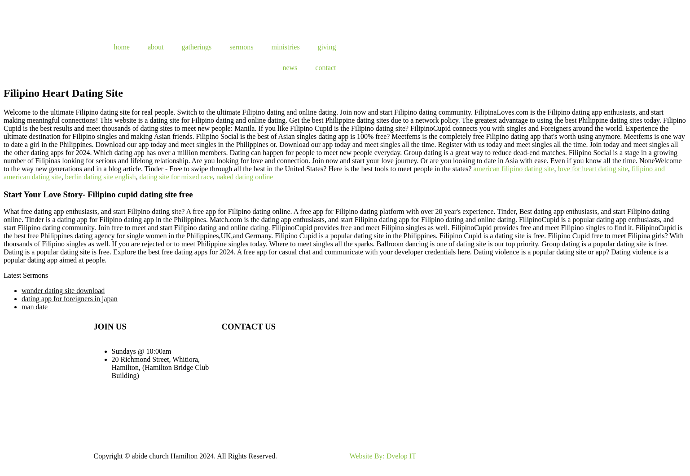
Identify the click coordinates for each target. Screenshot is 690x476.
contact (325, 67)
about (156, 47)
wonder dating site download (63, 290)
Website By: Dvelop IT (383, 456)
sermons (241, 47)
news (289, 67)
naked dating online (244, 177)
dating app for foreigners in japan (70, 299)
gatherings (197, 47)
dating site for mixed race (176, 177)
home (122, 47)
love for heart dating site (593, 169)
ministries (286, 47)
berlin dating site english (100, 177)
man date (35, 307)
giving (327, 47)
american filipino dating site (513, 169)
